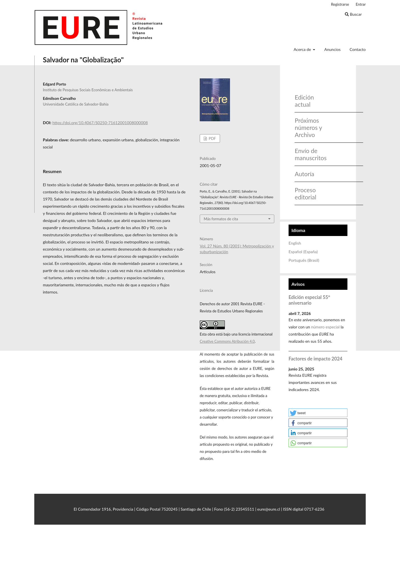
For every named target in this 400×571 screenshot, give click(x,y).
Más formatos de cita (221, 219)
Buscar (353, 14)
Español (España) (303, 251)
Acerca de (303, 49)
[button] (318, 413)
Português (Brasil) (304, 260)
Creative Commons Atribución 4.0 (227, 341)
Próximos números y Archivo (308, 127)
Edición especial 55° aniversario (309, 300)
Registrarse (340, 4)
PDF (212, 138)
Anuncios (332, 49)
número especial (325, 326)
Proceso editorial (305, 193)
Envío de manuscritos (309, 154)
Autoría (304, 173)
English (295, 243)
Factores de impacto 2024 (315, 358)
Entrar (361, 4)
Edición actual (304, 101)
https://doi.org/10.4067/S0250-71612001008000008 (100, 122)
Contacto (358, 49)
